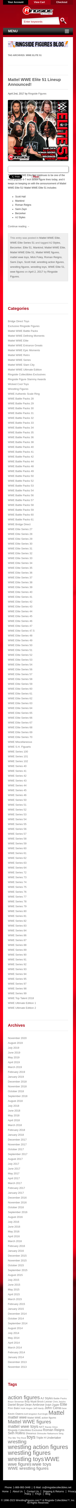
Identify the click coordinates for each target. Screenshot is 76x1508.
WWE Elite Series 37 (20, 577)
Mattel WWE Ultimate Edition (25, 369)
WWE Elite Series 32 (20, 553)
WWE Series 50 (17, 799)
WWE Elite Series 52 (20, 654)
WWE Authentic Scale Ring (24, 393)
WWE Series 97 (17, 983)
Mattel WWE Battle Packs (23, 330)
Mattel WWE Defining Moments (26, 335)
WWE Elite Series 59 (20, 683)
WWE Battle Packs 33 (21, 422)
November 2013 (17, 1366)
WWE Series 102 (18, 761)
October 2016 (16, 1207)
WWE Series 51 (17, 804)
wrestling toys (39, 266)
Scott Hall (29, 262)
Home (5, 1491)
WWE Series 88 (17, 945)
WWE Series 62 (17, 857)
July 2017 (13, 1163)
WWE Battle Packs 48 (21, 466)
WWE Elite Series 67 (20, 722)
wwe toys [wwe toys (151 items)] (41, 1464)
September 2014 (17, 1323)
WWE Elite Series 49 (20, 640)
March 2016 (15, 1241)
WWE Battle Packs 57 (21, 500)
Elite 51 (27, 247)
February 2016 (16, 1245)
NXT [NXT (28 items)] (41, 1426)
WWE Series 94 (17, 974)
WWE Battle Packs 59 (21, 509)
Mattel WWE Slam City (21, 364)
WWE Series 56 (17, 828)
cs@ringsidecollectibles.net (56, 1487)
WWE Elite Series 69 (20, 732)
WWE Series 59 (17, 843)
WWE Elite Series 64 (20, 708)
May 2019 (13, 1057)
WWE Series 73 (17, 877)
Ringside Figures (37, 93)
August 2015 (15, 1275)
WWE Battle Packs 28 (21, 398)
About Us (17, 1491)
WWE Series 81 (17, 915)
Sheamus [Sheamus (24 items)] (31, 1433)
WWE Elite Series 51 (22, 242)
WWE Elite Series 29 (20, 538)
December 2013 (17, 1362)
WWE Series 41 (17, 770)
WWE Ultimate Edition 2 (22, 1007)
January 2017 (16, 1192)
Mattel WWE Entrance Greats (25, 345)
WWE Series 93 (17, 969)
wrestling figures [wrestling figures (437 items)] (29, 1453)
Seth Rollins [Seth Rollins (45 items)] (16, 1433)
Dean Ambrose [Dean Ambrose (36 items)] (34, 1404)
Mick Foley (36, 257)
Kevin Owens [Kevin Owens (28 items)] (16, 1413)
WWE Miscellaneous (20, 741)
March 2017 (15, 1183)
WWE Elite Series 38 (20, 582)
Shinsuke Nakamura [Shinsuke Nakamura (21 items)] (47, 1433)
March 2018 (15, 1125)
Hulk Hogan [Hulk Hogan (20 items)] (27, 1408)
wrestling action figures (50, 262)
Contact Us (33, 1491)
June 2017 (14, 1168)
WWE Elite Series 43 (20, 606)
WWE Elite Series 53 (20, 659)
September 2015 (17, 1270)
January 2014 (16, 1357)
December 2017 (17, 1139)
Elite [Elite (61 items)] (63, 1404)
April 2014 (14, 1342)
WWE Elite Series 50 (20, 645)
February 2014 (16, 1352)
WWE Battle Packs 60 (21, 514)
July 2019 (13, 1047)
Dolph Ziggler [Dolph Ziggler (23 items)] (52, 1404)
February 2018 (16, 1129)
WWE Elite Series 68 (20, 727)
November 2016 (17, 1202)
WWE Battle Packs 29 (21, 403)
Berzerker (15, 247)
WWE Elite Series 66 (20, 717)
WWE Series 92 (17, 964)
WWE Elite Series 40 (20, 592)
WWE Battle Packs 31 (21, 413)
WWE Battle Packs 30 (21, 408)
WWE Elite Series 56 (20, 669)
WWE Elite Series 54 (20, 664)
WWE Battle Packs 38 (21, 442)
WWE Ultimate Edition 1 (22, 1003)
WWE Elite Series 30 (20, 543)
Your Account (15, 2)
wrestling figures (19, 266)
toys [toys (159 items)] (31, 1437)
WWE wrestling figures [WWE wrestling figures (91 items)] (28, 1468)
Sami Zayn (16, 262)
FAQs (38, 1493)
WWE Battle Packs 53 (21, 485)
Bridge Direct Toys (18, 321)
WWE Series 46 (17, 795)
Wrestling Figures (18, 388)
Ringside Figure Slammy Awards (27, 379)
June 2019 (14, 1052)
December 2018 (17, 1081)
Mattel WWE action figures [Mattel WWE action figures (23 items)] (41, 1417)
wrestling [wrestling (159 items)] (17, 1441)
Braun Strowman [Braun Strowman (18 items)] (16, 1401)
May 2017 (13, 1173)
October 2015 (16, 1265)
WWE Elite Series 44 (20, 611)
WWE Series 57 (17, 833)
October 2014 (16, 1318)
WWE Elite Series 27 (20, 529)
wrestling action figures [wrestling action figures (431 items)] (38, 1447)
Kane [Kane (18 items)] (64, 1408)
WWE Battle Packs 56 (21, 495)
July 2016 (13, 1221)
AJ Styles (54, 242)
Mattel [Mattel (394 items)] (56, 1412)
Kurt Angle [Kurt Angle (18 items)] (43, 1414)
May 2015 (13, 1289)
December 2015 (17, 1255)
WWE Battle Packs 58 (21, 504)
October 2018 (16, 1091)
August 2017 (15, 1158)
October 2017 (16, 1149)
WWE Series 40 (17, 766)
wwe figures (17, 271)
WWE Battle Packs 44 (21, 461)
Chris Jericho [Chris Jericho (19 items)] (59, 1401)
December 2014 (17, 1313)
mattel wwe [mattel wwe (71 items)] (17, 1417)
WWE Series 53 (17, 814)
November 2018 (17, 1086)
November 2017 (17, 1144)
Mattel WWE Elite (49, 237)
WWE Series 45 (17, 790)
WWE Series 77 (17, 896)
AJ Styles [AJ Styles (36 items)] (47, 1398)
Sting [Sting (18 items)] (61, 1433)
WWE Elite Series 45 (20, 616)
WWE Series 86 (17, 935)
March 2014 (15, 1347)
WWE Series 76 (17, 891)
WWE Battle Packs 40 (21, 446)
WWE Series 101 (18, 756)
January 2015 (16, 1308)
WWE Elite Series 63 (20, 703)
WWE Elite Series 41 (20, 596)
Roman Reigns (53, 257)
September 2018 (17, 1096)
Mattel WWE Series (19, 359)
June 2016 (14, 1226)
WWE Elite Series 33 (20, 558)
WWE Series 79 (17, 906)
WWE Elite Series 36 (20, 572)
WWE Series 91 (17, 959)
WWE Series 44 (17, 785)
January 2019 (16, 1076)
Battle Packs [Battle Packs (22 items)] (60, 1398)
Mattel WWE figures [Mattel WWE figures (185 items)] (29, 1421)
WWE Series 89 (17, 949)
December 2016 (17, 1197)
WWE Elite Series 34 (20, 563)
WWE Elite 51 (56, 266)
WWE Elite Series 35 (20, 567)
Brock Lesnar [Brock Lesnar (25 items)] (44, 1401)
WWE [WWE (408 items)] (52, 1459)
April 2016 (14, 1236)
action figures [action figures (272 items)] (24, 1397)
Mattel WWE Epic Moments (24, 350)
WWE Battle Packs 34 (21, 427)
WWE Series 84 (17, 930)
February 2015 (16, 1304)
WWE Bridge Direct (19, 524)
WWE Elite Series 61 (20, 693)
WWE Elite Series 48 (20, 635)
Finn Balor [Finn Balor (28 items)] (14, 1408)
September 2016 (17, 1212)
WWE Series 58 (17, 838)
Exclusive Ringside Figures (24, 326)
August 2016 (15, 1216)
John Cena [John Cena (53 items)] (52, 1408)
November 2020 (17, 1038)
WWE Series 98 (17, 988)
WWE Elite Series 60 (20, 688)
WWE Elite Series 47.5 (21, 630)
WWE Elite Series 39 (20, 587)
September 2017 (17, 1154)
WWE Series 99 (17, 993)
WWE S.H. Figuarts (19, 746)
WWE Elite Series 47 (20, 625)
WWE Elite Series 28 (20, 534)
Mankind (38, 247)
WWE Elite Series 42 (20, 601)
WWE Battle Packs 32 (21, 417)
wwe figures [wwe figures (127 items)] (19, 1464)
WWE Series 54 (17, 819)
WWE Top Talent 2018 (21, 998)
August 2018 (15, 1100)
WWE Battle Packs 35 (21, 432)
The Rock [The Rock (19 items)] (21, 1438)
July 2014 (13, 1333)
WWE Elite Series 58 (20, 679)
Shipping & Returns (53, 1491)
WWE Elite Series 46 (20, 621)
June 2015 (14, 1284)
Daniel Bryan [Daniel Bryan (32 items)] (16, 1404)
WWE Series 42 (17, 775)
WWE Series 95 (17, 978)
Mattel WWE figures (47, 252)
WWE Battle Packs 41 (21, 451)
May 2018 (13, 1115)
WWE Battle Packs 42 (21, 456)
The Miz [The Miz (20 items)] (12, 1438)
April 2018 (14, 1120)
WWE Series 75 (17, 886)
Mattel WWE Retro (19, 355)
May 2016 (13, 1231)
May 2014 (13, 1337)
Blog (47, 1493)
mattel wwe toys (19, 257)
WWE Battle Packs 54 (21, 490)
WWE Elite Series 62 (20, 698)
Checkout (61, 2)
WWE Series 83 (17, 925)
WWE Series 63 (17, 862)
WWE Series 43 (17, 780)
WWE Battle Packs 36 (21, 437)
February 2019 (16, 1071)
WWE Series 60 (17, 848)
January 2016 (16, 1250)
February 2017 (16, 1187)
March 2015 (15, 1299)
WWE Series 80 (17, 911)
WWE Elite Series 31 (20, 548)
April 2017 (14, 1178)
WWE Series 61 (17, 853)
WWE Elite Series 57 (20, 674)
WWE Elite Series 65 (20, 712)
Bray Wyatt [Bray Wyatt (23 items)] (31, 1401)
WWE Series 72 (17, 872)
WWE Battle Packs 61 (21, 519)
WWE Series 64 (17, 867)
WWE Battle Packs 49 (21, 471)
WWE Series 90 (17, 954)
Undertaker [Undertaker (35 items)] (54, 1437)
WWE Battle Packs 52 (21, 480)
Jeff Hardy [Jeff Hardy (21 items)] (38, 1408)
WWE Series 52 (17, 809)
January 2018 (16, 1134)
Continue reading (19, 226)
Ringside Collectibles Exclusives (27, 374)
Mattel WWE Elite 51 (22, 252)
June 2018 (14, 1110)
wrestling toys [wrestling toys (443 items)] (26, 1459)
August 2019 (15, 1042)
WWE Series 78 (17, 901)
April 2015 (14, 1294)
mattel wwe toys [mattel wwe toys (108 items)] (23, 1426)
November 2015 (17, 1260)
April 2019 (14, 1062)
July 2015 (13, 1279)
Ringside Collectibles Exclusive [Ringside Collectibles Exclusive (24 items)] (25, 1430)
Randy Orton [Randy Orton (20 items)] (51, 1427)
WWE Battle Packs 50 (21, 475)
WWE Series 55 (17, 824)
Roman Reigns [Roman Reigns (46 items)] (53, 1430)
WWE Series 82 (17, 920)
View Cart (39, 2)
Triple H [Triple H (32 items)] (41, 1437)
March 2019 (15, 1067)
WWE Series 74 (17, 882)
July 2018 (13, 1105)
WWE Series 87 (17, 940)
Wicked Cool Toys (18, 384)
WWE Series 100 (18, 751)
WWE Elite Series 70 (20, 737)
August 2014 (15, 1328)
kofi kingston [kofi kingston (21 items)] (30, 1414)
